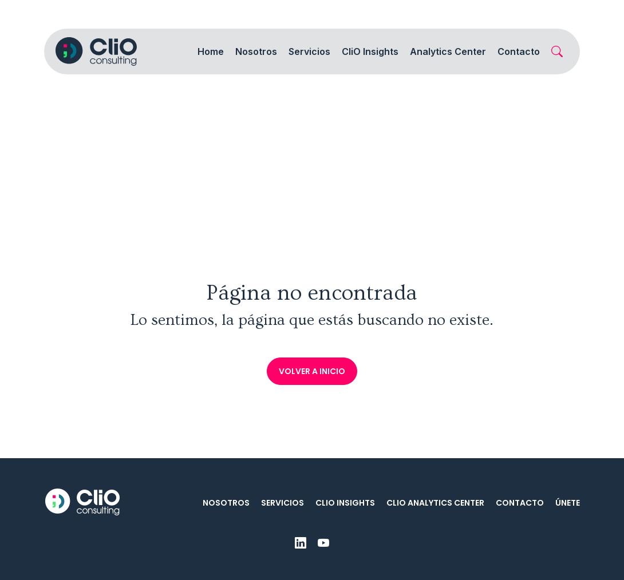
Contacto (518, 51)
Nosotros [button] (256, 51)
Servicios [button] (309, 51)
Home (211, 51)
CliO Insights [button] (370, 51)
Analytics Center (448, 51)
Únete (567, 503)
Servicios (282, 503)
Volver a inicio (312, 371)
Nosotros (226, 503)
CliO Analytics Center (435, 503)
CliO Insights (345, 503)
